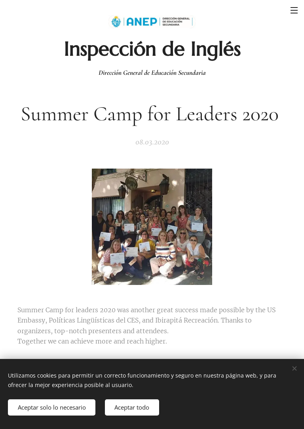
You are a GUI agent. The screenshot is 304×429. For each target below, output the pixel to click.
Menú (294, 10)
